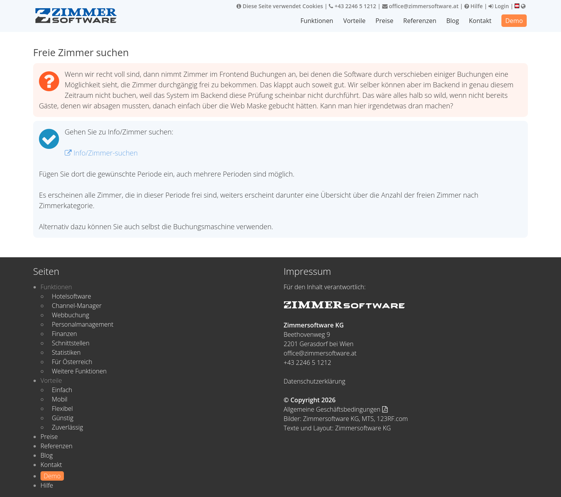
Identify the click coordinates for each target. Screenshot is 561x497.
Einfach (62, 390)
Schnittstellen (71, 343)
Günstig (62, 418)
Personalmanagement (82, 324)
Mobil (59, 399)
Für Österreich (72, 361)
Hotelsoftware (71, 296)
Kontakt (480, 20)
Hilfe (473, 6)
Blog (452, 20)
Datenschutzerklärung (314, 381)
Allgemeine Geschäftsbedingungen (336, 409)
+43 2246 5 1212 (352, 6)
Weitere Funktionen (79, 371)
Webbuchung (70, 315)
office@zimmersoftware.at (420, 6)
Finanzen (64, 333)
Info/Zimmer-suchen (101, 152)
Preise (384, 20)
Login (499, 6)
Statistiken (66, 352)
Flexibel (62, 408)
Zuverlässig (67, 427)
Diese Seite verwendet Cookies (279, 6)
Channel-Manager (77, 305)
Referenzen (419, 20)
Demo (514, 20)
